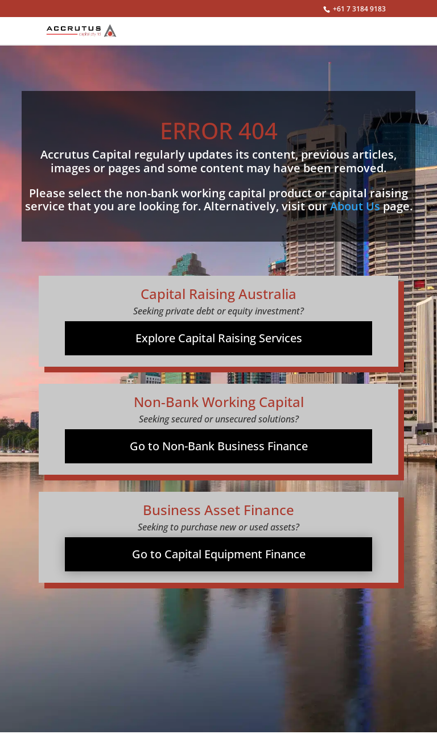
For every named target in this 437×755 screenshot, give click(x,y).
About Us (355, 206)
